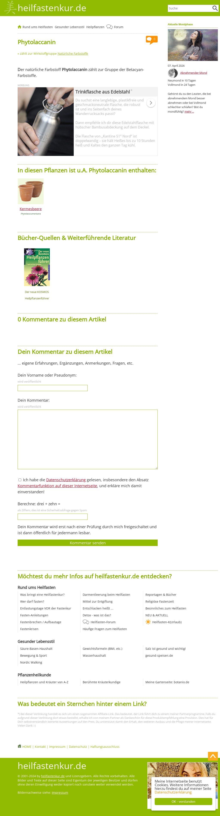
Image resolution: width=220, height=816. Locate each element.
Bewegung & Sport (33, 655)
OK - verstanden (183, 801)
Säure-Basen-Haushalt (36, 649)
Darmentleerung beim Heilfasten (106, 595)
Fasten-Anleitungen (34, 615)
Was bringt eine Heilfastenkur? (42, 595)
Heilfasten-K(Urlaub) (167, 622)
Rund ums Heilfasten (38, 27)
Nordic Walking (31, 662)
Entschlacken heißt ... (98, 608)
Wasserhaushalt (94, 655)
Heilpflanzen (95, 27)
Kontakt (40, 747)
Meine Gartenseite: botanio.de (167, 682)
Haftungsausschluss (104, 747)
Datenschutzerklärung (173, 792)
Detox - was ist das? (97, 615)
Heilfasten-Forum (103, 622)
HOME (26, 747)
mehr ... (189, 111)
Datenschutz (78, 747)
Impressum (57, 747)
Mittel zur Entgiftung (98, 601)
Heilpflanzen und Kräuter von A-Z (44, 682)
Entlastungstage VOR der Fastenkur (45, 608)
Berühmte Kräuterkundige (102, 682)
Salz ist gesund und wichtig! (165, 649)
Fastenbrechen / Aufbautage (40, 622)
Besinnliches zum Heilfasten (165, 608)
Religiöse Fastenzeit (159, 601)
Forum (118, 27)
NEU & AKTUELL (156, 615)
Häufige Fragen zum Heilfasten (105, 629)
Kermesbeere (31, 209)
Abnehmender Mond (193, 73)
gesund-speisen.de (159, 655)
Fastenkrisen (29, 629)
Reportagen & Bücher (160, 595)
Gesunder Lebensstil (69, 27)
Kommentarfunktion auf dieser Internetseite (57, 485)
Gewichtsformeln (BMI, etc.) (102, 649)
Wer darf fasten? (32, 601)
